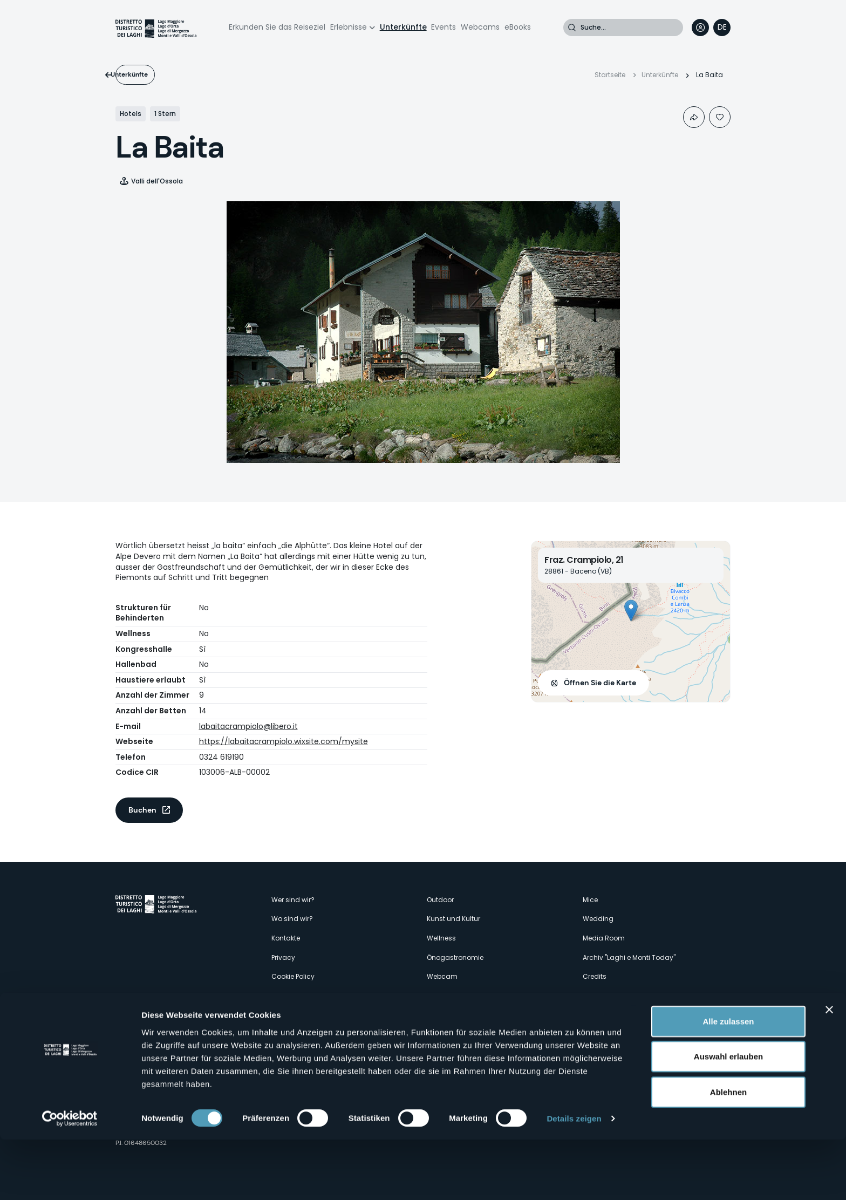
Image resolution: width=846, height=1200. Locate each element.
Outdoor (440, 899)
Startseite (610, 74)
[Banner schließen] (829, 1069)
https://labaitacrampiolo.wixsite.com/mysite (283, 741)
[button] (631, 610)
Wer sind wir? (293, 899)
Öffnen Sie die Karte (600, 682)
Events (443, 27)
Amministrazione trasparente (319, 995)
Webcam (442, 976)
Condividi (694, 117)
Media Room (604, 938)
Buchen (142, 810)
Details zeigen (574, 1178)
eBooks (517, 27)
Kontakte (285, 938)
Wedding (598, 918)
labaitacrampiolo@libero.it (248, 726)
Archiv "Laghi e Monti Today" (629, 957)
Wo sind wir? (292, 918)
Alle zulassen (728, 1081)
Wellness (441, 938)
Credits (594, 976)
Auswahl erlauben (728, 1116)
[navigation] (722, 27)
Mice (590, 899)
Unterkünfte (403, 27)
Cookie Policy (293, 976)
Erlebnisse (348, 27)
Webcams (480, 27)
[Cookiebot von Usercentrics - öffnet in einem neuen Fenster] (70, 1179)
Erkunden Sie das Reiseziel (277, 27)
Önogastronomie (455, 957)
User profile (700, 27)
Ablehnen (728, 1151)
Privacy (283, 957)
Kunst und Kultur (453, 918)
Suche (572, 27)
